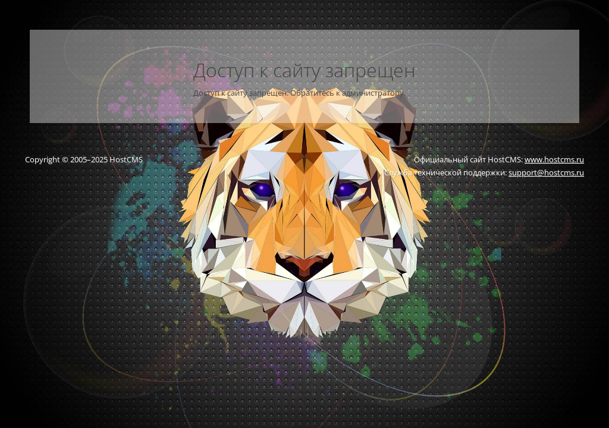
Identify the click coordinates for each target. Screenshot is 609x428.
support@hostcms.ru (546, 172)
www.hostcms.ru (554, 159)
